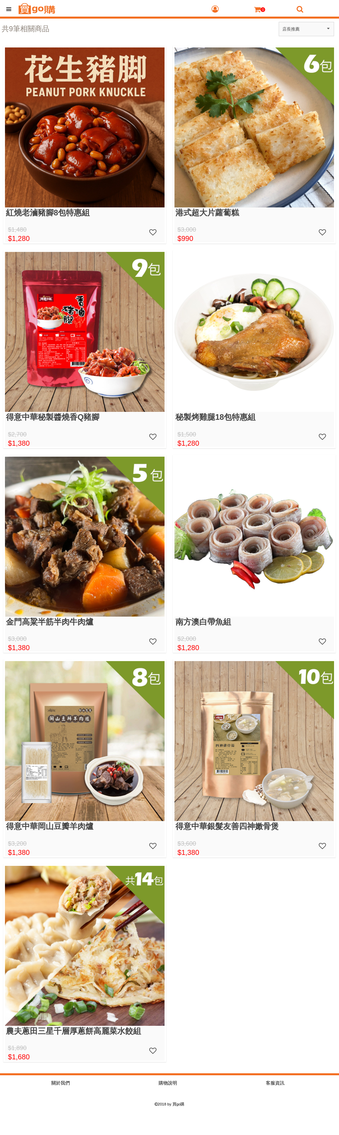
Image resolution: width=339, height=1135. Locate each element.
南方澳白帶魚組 (203, 622)
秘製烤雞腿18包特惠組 (215, 417)
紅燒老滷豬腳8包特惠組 (48, 212)
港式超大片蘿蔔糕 (207, 212)
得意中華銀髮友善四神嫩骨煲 (227, 826)
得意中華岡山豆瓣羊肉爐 (49, 826)
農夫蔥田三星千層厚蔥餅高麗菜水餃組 (73, 1031)
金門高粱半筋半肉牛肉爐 (49, 622)
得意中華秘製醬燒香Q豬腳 (52, 417)
